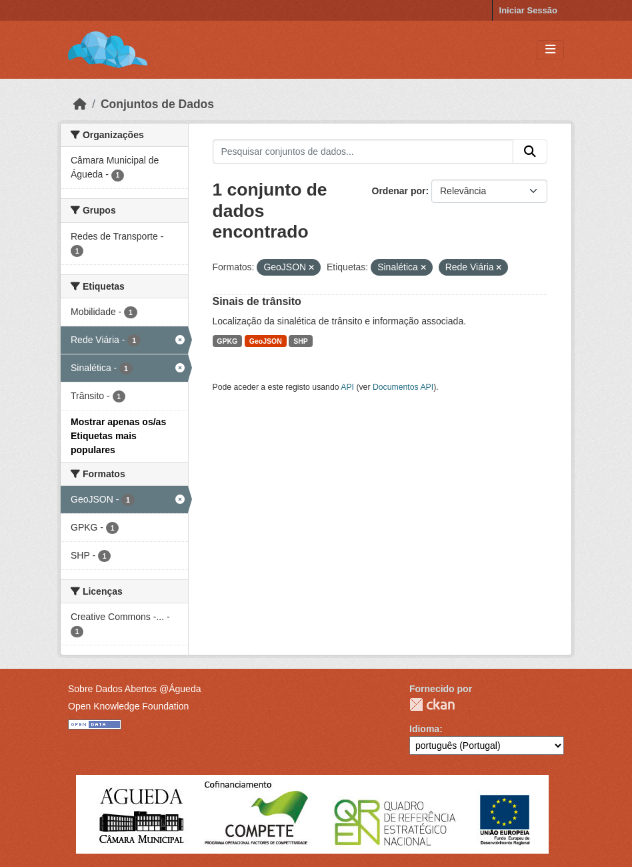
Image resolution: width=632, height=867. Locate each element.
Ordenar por (399, 191)
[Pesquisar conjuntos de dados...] (363, 151)
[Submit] (530, 151)
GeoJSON (265, 341)
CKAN (432, 704)
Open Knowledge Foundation (128, 706)
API (347, 387)
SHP (300, 341)
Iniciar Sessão (528, 10)
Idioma (424, 729)
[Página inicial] (80, 104)
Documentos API (403, 387)
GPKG (227, 341)
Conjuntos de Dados (157, 104)
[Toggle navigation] (550, 49)
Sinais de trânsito (257, 301)
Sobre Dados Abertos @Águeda (134, 688)
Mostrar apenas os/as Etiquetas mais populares (118, 435)
